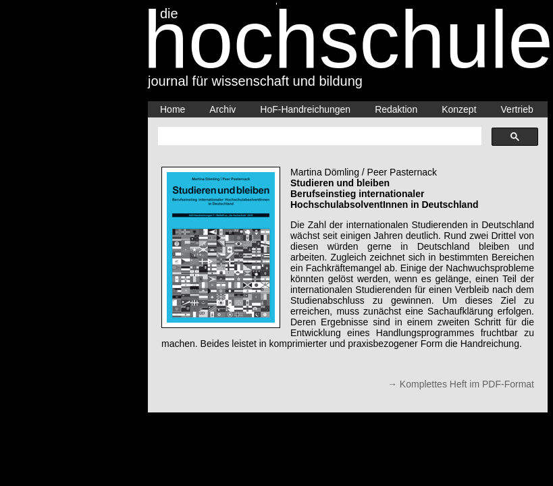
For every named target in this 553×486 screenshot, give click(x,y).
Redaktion (396, 109)
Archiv (222, 109)
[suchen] (318, 136)
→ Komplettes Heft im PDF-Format (461, 384)
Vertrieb (517, 109)
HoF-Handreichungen (305, 109)
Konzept (459, 109)
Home (172, 109)
